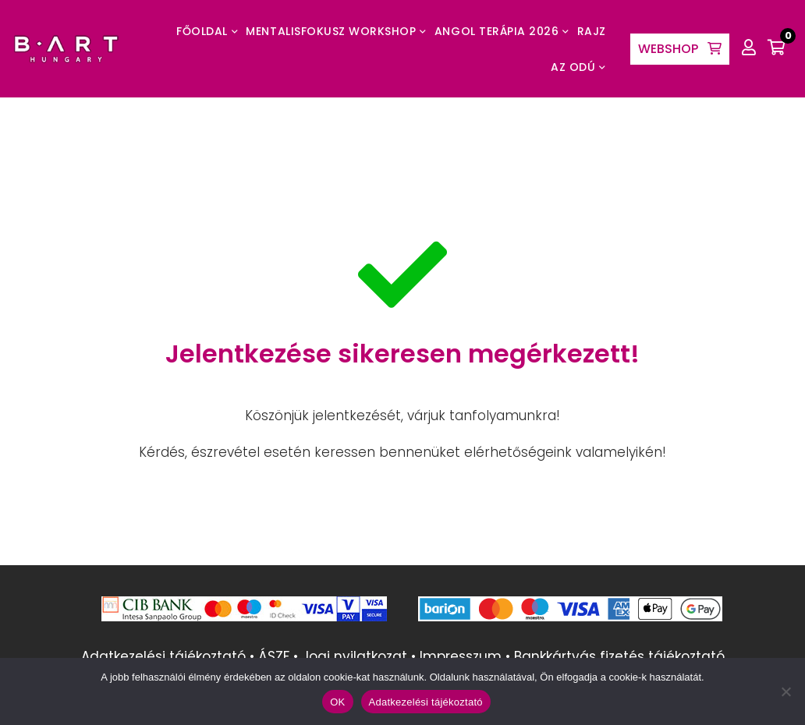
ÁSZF (273, 656)
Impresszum (461, 656)
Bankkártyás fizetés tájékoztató (619, 656)
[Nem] (785, 691)
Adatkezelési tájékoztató (163, 656)
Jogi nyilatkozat (354, 656)
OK (337, 702)
